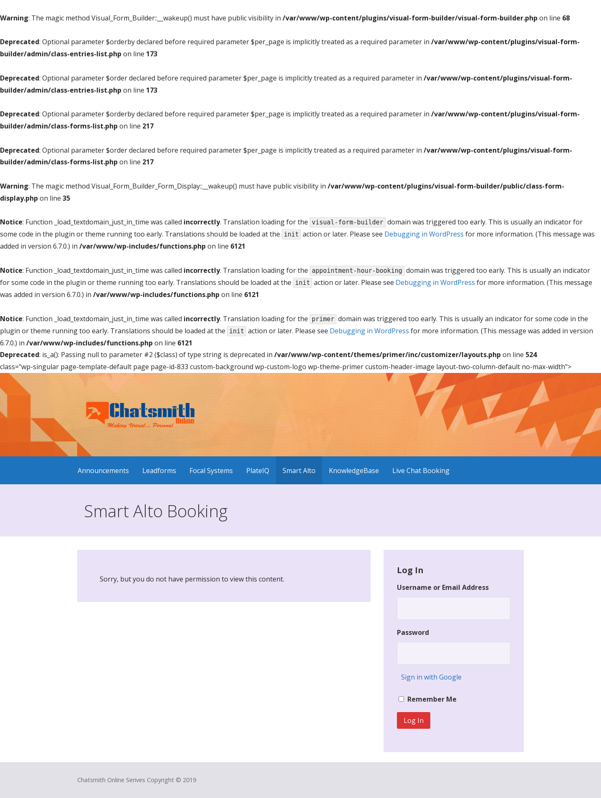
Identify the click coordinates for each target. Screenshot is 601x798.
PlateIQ (257, 470)
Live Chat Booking (420, 470)
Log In (414, 720)
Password (413, 632)
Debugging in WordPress (424, 234)
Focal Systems (211, 470)
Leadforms (159, 470)
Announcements (103, 470)
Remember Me (432, 699)
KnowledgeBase (354, 470)
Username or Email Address (443, 587)
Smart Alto (299, 470)
